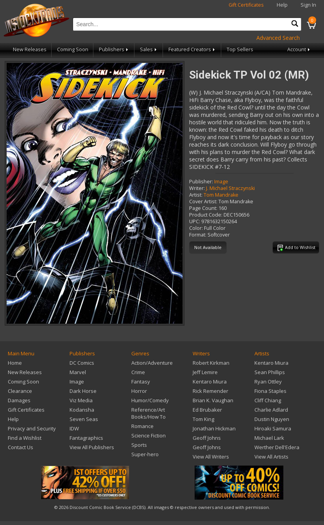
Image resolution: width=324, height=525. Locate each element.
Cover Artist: (203, 201)
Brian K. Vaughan (213, 400)
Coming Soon (72, 49)
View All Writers (211, 456)
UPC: (194, 221)
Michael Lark (269, 437)
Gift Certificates (246, 5)
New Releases (30, 49)
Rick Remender (210, 390)
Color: (196, 228)
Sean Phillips (269, 372)
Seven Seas (84, 419)
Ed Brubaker (207, 409)
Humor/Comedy (150, 400)
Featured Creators (192, 49)
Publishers (114, 49)
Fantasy (140, 381)
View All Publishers (92, 447)
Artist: (195, 195)
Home (15, 362)
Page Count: (203, 208)
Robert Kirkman (211, 362)
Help (282, 5)
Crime (138, 372)
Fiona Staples (270, 390)
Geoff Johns (207, 437)
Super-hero (145, 454)
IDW (74, 428)
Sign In (308, 5)
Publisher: (201, 181)
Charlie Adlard (271, 409)
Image (221, 181)
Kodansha (82, 409)
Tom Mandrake (221, 195)
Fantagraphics (86, 437)
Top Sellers (240, 49)
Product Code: (205, 214)
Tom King (203, 419)
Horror (139, 390)
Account (299, 49)
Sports (139, 444)
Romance (142, 426)
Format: (197, 234)
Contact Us (20, 447)
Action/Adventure (152, 362)
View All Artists (271, 456)
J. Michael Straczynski (230, 188)
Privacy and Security (32, 428)
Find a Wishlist (24, 437)
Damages (19, 400)
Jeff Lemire (205, 372)
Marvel (78, 372)
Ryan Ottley (268, 381)
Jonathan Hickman (214, 428)
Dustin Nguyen (271, 419)
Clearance (20, 390)
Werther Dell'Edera (276, 447)
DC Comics (82, 362)
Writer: (197, 188)
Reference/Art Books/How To (148, 413)
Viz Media (81, 400)
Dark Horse (83, 390)
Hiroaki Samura (272, 428)
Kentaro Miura (210, 381)
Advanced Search (278, 37)
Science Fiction (148, 435)
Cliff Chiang (267, 400)
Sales (149, 49)
